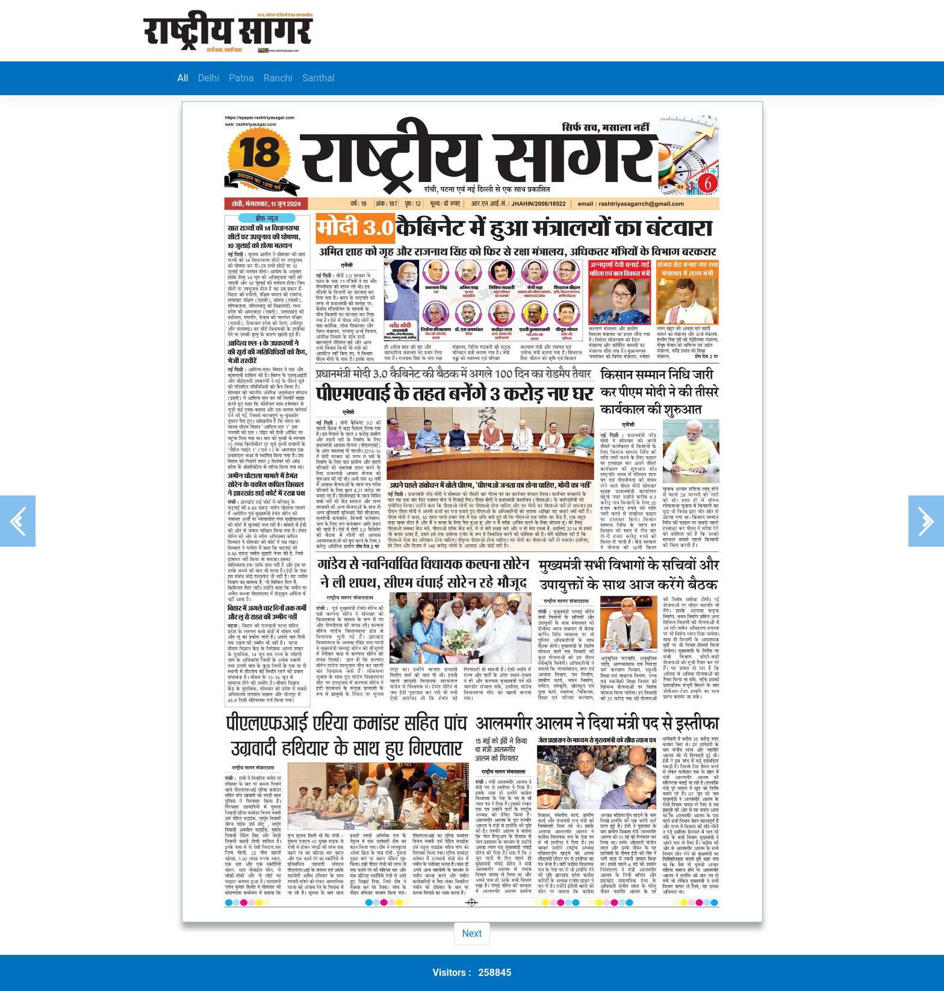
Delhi (209, 78)
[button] (18, 521)
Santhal (318, 78)
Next (472, 933)
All (183, 78)
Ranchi (278, 78)
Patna (241, 78)
